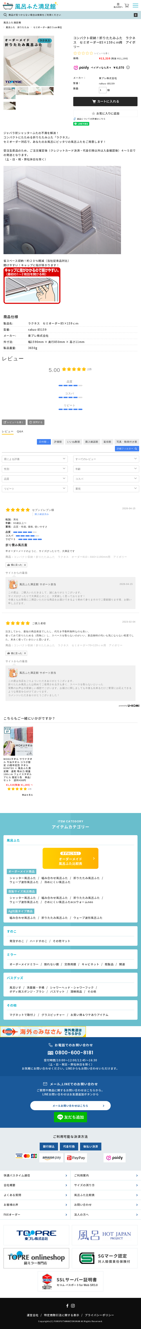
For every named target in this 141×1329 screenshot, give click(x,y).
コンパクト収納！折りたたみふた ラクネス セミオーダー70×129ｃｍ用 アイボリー (68, 645)
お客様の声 (11, 1205)
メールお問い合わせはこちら (70, 1105)
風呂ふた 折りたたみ (17, 27)
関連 (122, 964)
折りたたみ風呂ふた (86, 878)
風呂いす (15, 987)
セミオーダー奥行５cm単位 (47, 27)
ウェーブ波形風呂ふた (24, 882)
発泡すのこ (17, 941)
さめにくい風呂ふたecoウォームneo (68, 902)
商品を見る (27, 794)
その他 (92, 991)
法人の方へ (81, 1214)
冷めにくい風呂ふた (57, 882)
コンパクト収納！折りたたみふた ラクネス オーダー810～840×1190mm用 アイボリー (70, 556)
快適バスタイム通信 (17, 1175)
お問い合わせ (83, 1205)
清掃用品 (76, 991)
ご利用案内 (81, 1175)
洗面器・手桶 (35, 987)
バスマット (57, 991)
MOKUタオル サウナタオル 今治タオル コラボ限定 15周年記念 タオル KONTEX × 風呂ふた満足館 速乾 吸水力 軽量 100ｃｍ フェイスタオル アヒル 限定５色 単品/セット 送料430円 (17, 769)
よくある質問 (12, 1195)
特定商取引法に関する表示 (61, 1315)
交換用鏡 (70, 964)
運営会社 (33, 1315)
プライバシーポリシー (99, 1315)
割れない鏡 (51, 964)
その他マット (61, 941)
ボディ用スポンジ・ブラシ (27, 991)
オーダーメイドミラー (24, 964)
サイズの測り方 (84, 1185)
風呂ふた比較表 (84, 1195)
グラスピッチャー (53, 1015)
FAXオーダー (12, 1214)
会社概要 (9, 1185)
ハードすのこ (38, 941)
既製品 (109, 964)
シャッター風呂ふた (23, 878)
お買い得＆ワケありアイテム (89, 1015)
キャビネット (90, 964)
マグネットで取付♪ (23, 1015)
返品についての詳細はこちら (91, 118)
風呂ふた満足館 (12, 22)
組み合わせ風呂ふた (54, 878)
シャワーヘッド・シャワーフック (72, 987)
